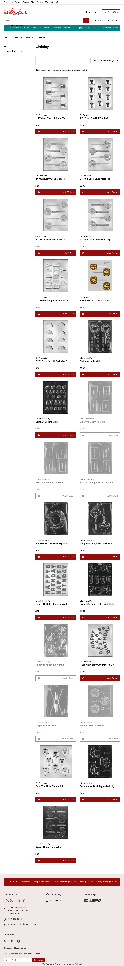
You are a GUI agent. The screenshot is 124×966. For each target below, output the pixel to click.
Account (90, 12)
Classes (40, 2)
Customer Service (22, 2)
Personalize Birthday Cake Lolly (97, 786)
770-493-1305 (15, 919)
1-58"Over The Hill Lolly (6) (50, 118)
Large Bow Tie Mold (46, 725)
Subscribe (38, 960)
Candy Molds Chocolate (23, 38)
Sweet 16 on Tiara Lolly (48, 847)
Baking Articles (86, 881)
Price (6, 46)
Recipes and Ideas (42, 881)
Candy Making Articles (106, 881)
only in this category (14, 25)
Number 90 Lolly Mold (92, 725)
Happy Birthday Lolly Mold (49, 664)
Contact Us (8, 2)
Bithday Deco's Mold (46, 422)
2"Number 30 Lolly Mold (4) (95, 300)
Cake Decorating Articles (65, 881)
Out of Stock (100, 435)
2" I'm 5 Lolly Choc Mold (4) (95, 239)
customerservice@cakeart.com (22, 924)
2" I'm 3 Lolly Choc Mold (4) (95, 179)
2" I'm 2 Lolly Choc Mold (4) (50, 179)
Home (6, 38)
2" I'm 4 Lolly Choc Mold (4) (50, 239)
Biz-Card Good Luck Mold (49, 482)
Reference (25, 881)
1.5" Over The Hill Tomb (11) (95, 118)
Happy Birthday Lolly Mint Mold (97, 604)
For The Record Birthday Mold (51, 543)
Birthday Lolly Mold (90, 361)
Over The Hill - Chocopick (49, 786)
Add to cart (56, 131)
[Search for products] (43, 20)
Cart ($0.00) (111, 12)
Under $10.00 (12, 51)
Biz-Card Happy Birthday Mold (96, 482)
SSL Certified (53, 901)
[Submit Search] (86, 20)
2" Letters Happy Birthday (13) (52, 300)
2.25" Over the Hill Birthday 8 (51, 361)
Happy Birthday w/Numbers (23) (97, 664)
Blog (33, 2)
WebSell (78, 964)
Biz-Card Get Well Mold (92, 422)
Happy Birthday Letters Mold (51, 604)
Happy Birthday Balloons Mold (96, 543)
